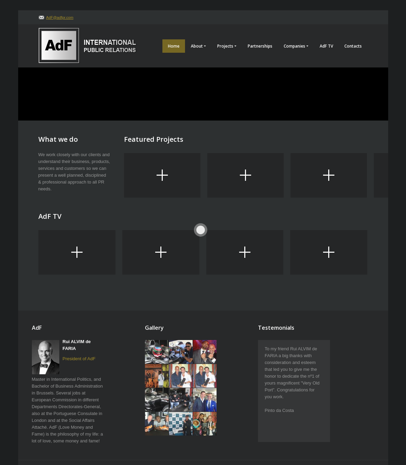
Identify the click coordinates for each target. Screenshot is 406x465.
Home (174, 46)
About (198, 46)
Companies (296, 46)
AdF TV (326, 46)
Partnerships (260, 46)
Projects (226, 46)
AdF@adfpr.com (60, 17)
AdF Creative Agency (350, 438)
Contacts (353, 46)
